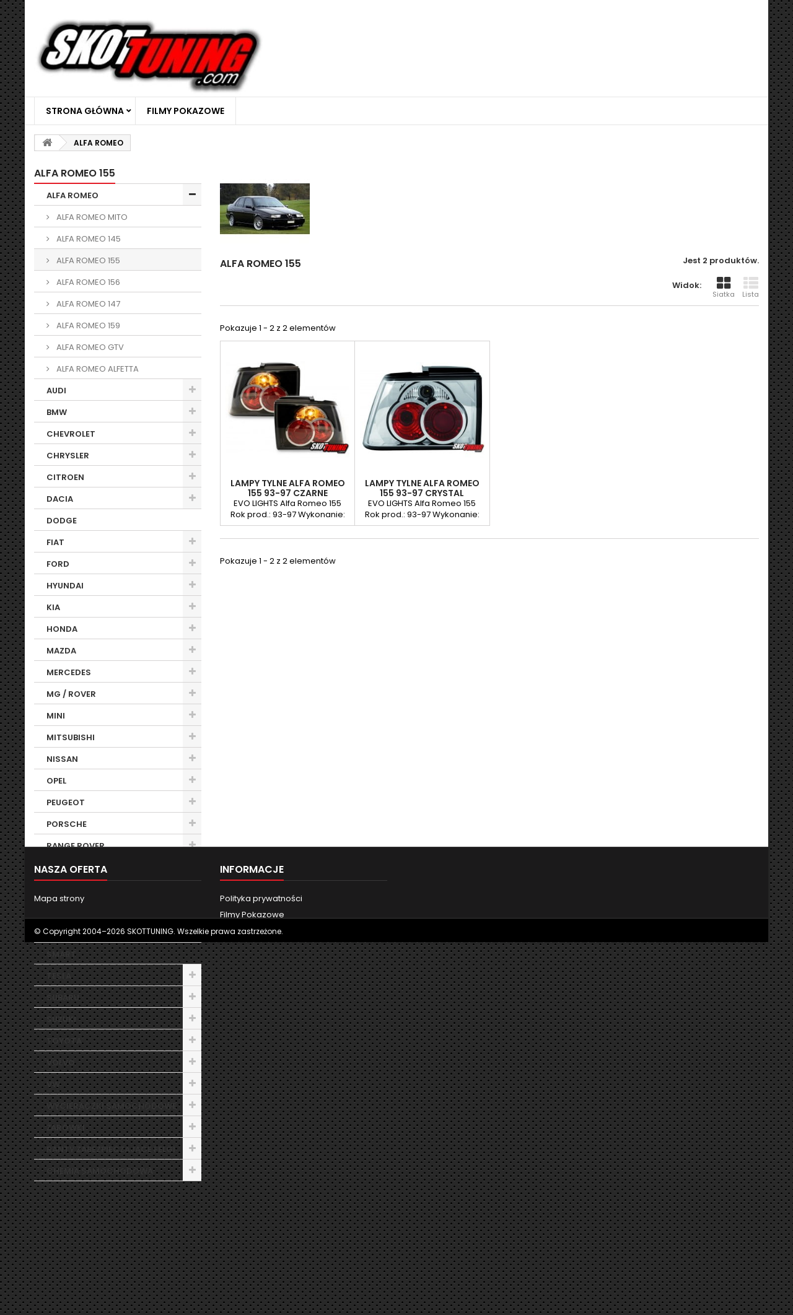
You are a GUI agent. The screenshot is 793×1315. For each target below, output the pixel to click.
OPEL (56, 781)
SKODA (61, 932)
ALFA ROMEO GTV (89, 347)
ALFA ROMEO (72, 195)
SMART (61, 954)
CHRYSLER (67, 455)
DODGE (61, 520)
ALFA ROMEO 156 (87, 282)
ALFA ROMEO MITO (91, 217)
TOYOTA (64, 1041)
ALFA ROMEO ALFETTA (97, 369)
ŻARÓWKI (65, 1128)
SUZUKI (61, 1019)
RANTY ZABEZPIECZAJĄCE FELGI (110, 1149)
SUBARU (62, 997)
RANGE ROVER (75, 846)
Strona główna (85, 111)
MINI (55, 716)
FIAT (55, 542)
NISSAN (62, 759)
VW (53, 1084)
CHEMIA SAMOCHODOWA (99, 1171)
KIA (53, 607)
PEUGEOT (65, 802)
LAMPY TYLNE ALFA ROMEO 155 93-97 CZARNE (287, 488)
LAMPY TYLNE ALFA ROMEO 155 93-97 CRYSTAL (422, 488)
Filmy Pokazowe (185, 111)
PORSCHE (66, 824)
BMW (56, 412)
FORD (57, 564)
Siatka (723, 287)
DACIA (59, 499)
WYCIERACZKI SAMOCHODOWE (111, 1106)
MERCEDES (68, 672)
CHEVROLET (70, 434)
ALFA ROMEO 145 (88, 239)
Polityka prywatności (261, 1258)
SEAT (57, 911)
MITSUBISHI (70, 737)
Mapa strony (59, 1258)
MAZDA (61, 651)
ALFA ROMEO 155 (87, 260)
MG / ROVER (71, 694)
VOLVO (60, 1062)
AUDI (56, 390)
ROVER (60, 889)
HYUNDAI (65, 586)
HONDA (61, 629)
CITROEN (65, 477)
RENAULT (64, 867)
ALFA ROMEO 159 (87, 325)
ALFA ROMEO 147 (87, 304)
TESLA (58, 976)
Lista (750, 287)
